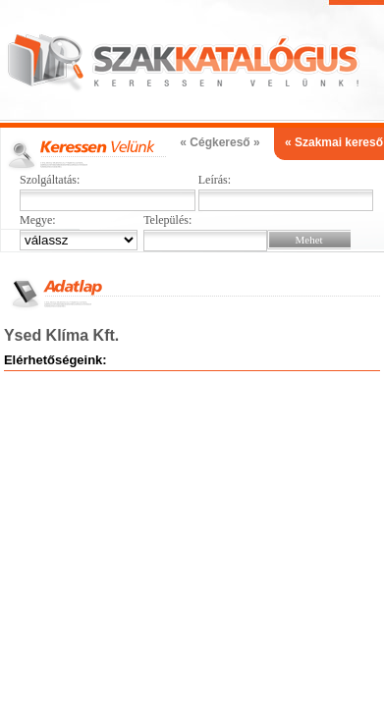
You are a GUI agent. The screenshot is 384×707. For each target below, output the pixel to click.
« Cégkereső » (219, 142)
